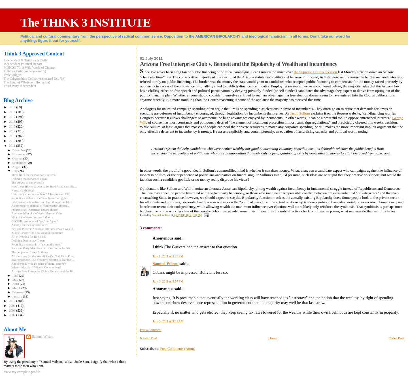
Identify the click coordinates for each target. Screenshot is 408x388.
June (15, 275)
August (17, 167)
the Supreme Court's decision (316, 72)
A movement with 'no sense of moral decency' (38, 263)
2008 (12, 310)
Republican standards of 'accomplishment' (36, 244)
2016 (12, 122)
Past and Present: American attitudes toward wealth (42, 228)
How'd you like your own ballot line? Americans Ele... (43, 186)
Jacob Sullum (300, 113)
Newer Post (148, 338)
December (19, 150)
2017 (12, 117)
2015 (12, 126)
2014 (12, 131)
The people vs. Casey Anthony (29, 252)
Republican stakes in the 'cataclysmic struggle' (39, 198)
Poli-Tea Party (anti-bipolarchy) (25, 71)
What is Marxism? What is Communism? (36, 267)
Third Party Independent (20, 86)
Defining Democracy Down (28, 240)
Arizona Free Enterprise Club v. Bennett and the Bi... (43, 271)
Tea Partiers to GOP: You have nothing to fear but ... (42, 259)
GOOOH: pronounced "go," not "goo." (34, 221)
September (19, 162)
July (15, 171)
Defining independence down (29, 178)
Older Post (396, 338)
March (17, 288)
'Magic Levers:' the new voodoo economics (37, 232)
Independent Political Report (23, 64)
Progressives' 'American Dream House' (34, 209)
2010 (12, 301)
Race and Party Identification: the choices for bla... (41, 248)
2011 (12, 146)
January (17, 296)
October (18, 158)
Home (272, 338)
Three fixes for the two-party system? (33, 174)
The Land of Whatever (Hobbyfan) (27, 82)
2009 (12, 306)
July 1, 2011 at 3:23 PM (168, 256)
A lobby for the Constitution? (28, 225)
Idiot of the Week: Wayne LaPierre (32, 217)
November (19, 154)
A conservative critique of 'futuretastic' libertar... (40, 205)
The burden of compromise (27, 182)
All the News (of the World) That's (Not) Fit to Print (42, 256)
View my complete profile (22, 372)
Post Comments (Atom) (177, 348)
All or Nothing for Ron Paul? (28, 236)
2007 (12, 315)
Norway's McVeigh (23, 190)
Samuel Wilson (165, 263)
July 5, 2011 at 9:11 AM (168, 321)
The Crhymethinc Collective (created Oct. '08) (34, 79)
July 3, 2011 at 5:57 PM (168, 281)
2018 (12, 112)
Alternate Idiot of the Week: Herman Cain (36, 213)
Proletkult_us (13, 75)
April (16, 283)
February (18, 292)
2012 (12, 141)
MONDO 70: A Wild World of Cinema (29, 68)
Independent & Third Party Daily (26, 60)
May (15, 279)
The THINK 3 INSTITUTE (85, 22)
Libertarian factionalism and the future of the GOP (41, 202)
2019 (12, 107)
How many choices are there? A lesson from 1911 (41, 194)
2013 (12, 136)
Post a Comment (151, 330)
